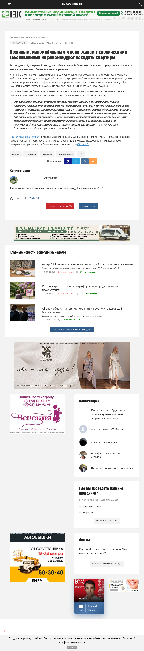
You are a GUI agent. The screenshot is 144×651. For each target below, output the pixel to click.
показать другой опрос (106, 520)
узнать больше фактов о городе (106, 564)
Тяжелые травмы (65, 154)
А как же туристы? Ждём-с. (107, 429)
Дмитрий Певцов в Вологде (93, 610)
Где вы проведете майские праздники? (101, 491)
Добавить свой (88, 206)
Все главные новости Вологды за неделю (72, 329)
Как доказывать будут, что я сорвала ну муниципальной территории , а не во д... (108, 414)
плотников (47, 154)
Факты (84, 540)
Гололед (15, 154)
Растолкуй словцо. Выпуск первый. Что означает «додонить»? (103, 551)
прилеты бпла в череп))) (105, 442)
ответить (34, 197)
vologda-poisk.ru (72, 4)
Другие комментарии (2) (60, 206)
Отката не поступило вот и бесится (112, 468)
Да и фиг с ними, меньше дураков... (106, 455)
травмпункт (31, 154)
